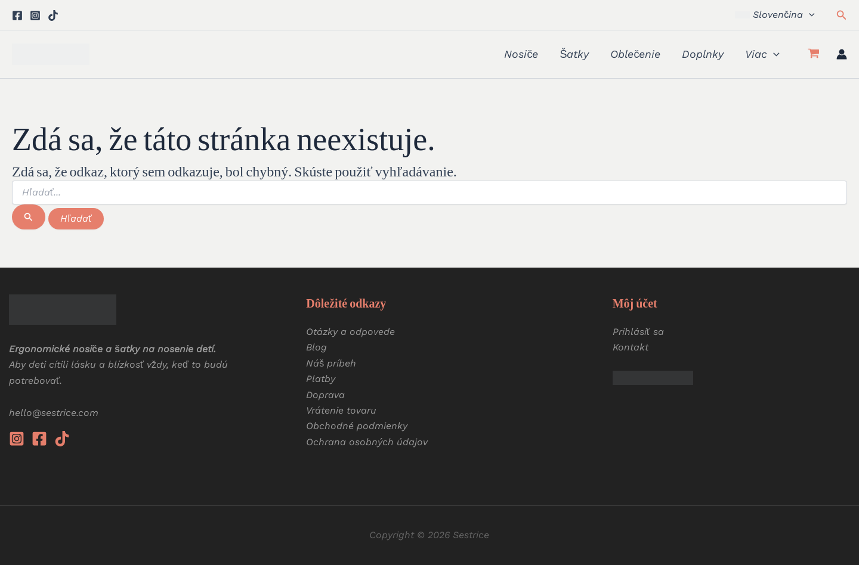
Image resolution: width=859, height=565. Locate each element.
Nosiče (521, 54)
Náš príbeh (331, 363)
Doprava (325, 395)
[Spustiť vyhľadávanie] (28, 216)
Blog (316, 347)
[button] (774, 15)
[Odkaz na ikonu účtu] (841, 54)
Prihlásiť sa (638, 331)
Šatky (574, 54)
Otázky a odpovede (350, 331)
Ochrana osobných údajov (367, 442)
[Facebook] (17, 15)
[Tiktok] (53, 15)
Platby (320, 378)
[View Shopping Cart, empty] (813, 54)
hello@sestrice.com (53, 412)
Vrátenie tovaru (341, 410)
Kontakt (630, 347)
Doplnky (703, 54)
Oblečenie (635, 54)
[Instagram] (35, 15)
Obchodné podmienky (356, 425)
